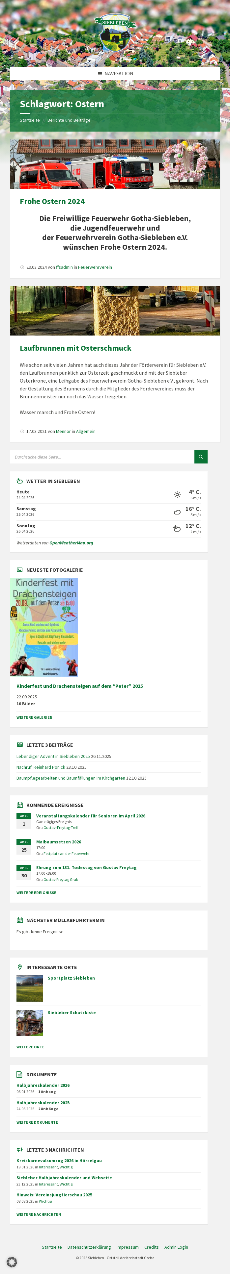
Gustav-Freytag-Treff (60, 827)
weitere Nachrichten (38, 1214)
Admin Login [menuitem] (176, 1247)
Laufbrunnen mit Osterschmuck (75, 348)
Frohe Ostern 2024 (52, 201)
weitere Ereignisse (36, 892)
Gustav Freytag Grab (60, 879)
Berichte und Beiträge (69, 120)
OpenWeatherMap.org (71, 543)
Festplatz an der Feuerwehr (66, 853)
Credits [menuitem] (151, 1247)
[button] (12, 1262)
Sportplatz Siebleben (71, 978)
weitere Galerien (34, 717)
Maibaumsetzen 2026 (58, 842)
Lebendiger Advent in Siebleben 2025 (53, 756)
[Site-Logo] (115, 54)
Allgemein (86, 431)
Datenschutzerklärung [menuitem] (89, 1247)
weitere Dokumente (37, 1122)
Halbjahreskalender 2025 (43, 1103)
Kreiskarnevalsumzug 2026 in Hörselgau (59, 1160)
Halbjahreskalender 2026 (43, 1085)
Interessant (48, 1166)
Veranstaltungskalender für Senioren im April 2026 (90, 816)
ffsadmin (64, 267)
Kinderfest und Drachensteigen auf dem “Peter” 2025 (79, 686)
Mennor (63, 431)
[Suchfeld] (92, 456)
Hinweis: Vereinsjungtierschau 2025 (54, 1195)
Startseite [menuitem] (52, 1247)
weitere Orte (30, 1046)
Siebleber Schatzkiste (72, 1012)
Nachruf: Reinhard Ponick (40, 767)
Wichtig (66, 1166)
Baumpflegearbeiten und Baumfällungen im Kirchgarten (70, 778)
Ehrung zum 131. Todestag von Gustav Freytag (86, 867)
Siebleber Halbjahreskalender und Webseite (64, 1178)
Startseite (30, 120)
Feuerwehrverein (95, 267)
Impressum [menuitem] (128, 1247)
